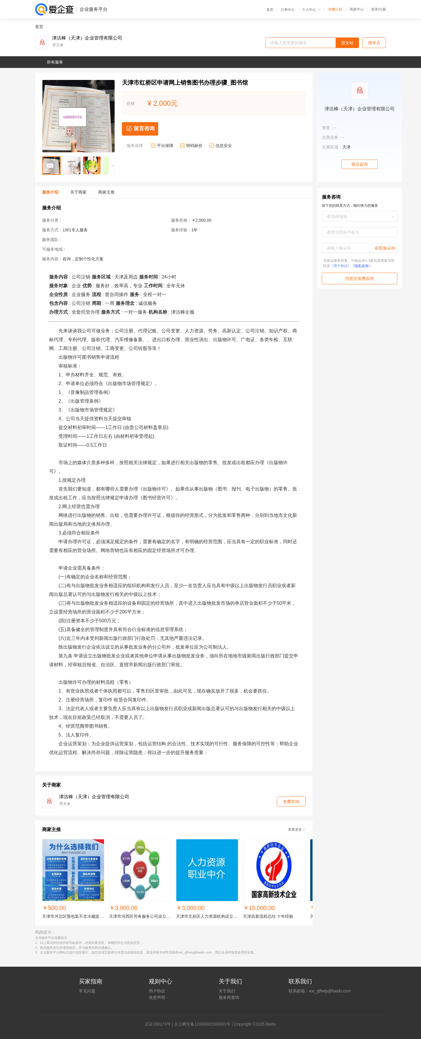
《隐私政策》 (361, 266)
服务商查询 (229, 997)
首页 (269, 9)
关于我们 (227, 991)
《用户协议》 (340, 266)
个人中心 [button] (311, 10)
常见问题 (87, 991)
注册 (382, 9)
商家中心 (357, 9)
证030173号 (160, 1024)
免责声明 (157, 997)
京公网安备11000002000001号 (202, 1024)
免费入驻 (335, 9)
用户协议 (157, 991)
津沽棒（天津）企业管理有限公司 (87, 38)
